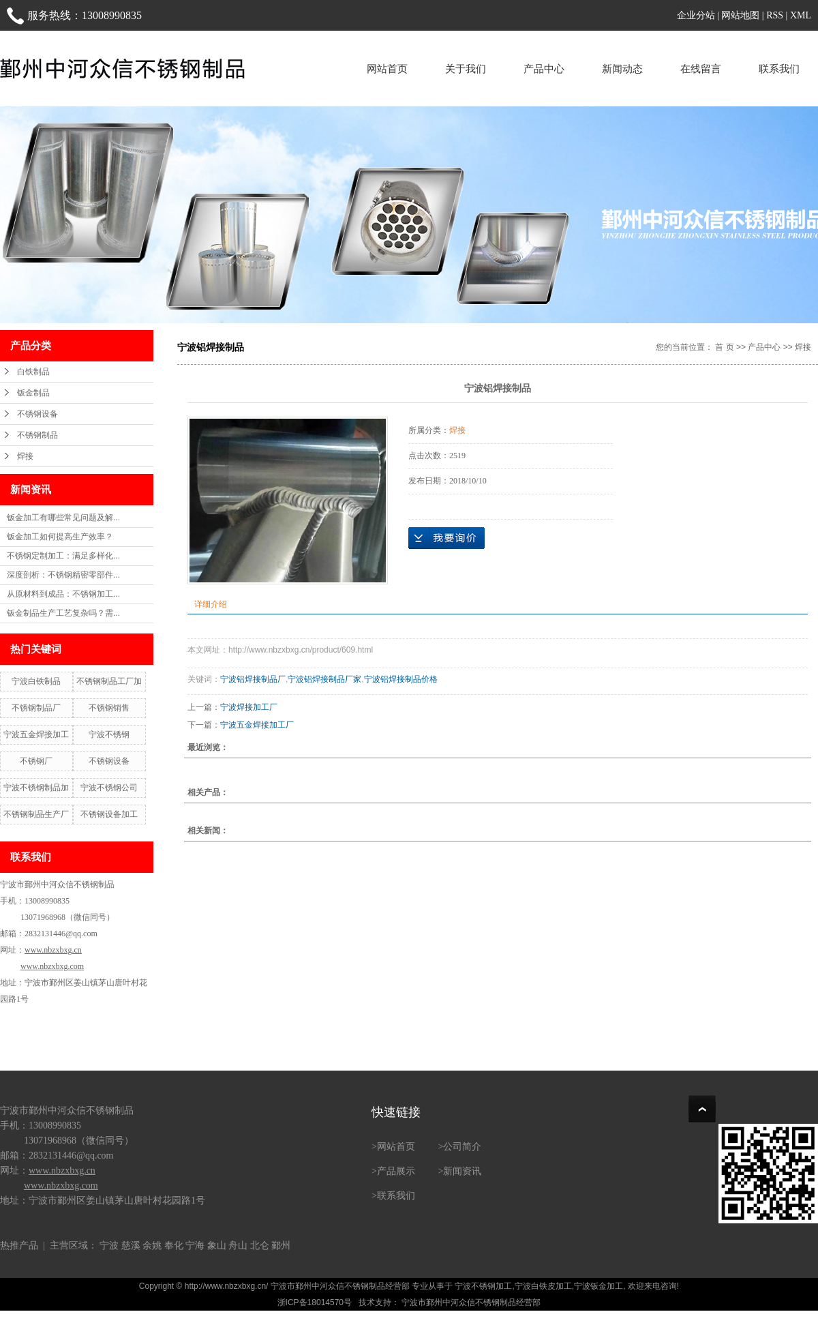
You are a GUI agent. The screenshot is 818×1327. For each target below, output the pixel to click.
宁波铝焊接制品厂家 (324, 679)
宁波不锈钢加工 (483, 1286)
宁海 (194, 1245)
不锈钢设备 (37, 414)
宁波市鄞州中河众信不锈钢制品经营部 (470, 1302)
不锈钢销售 (109, 708)
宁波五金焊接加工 (36, 734)
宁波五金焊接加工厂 (257, 725)
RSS (774, 15)
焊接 (25, 456)
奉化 (173, 1245)
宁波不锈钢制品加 (36, 787)
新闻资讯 (462, 1171)
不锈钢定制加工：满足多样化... (63, 556)
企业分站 (696, 15)
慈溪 (130, 1245)
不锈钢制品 (37, 435)
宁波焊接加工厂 (248, 707)
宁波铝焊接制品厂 (253, 679)
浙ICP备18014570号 (314, 1302)
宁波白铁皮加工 (543, 1286)
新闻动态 (622, 68)
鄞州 (280, 1245)
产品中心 (544, 68)
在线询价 (446, 538)
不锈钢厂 (36, 761)
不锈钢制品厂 (36, 708)
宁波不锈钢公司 (109, 787)
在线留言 (700, 68)
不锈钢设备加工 (109, 814)
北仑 (259, 1245)
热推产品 (19, 1245)
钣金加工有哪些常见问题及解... (63, 517)
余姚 (152, 1245)
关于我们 (465, 68)
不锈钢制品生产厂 (36, 814)
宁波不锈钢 (109, 734)
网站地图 (740, 15)
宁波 (109, 1245)
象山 (216, 1245)
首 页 (724, 347)
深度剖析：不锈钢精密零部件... (63, 575)
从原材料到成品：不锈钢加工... (63, 594)
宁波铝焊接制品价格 (401, 679)
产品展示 (396, 1171)
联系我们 (779, 68)
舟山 (237, 1245)
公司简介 (462, 1147)
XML (800, 15)
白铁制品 (33, 371)
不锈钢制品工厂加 (109, 681)
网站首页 (387, 68)
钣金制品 (33, 393)
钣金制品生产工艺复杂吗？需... (63, 613)
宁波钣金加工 (598, 1286)
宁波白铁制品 (36, 681)
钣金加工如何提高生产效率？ (60, 536)
